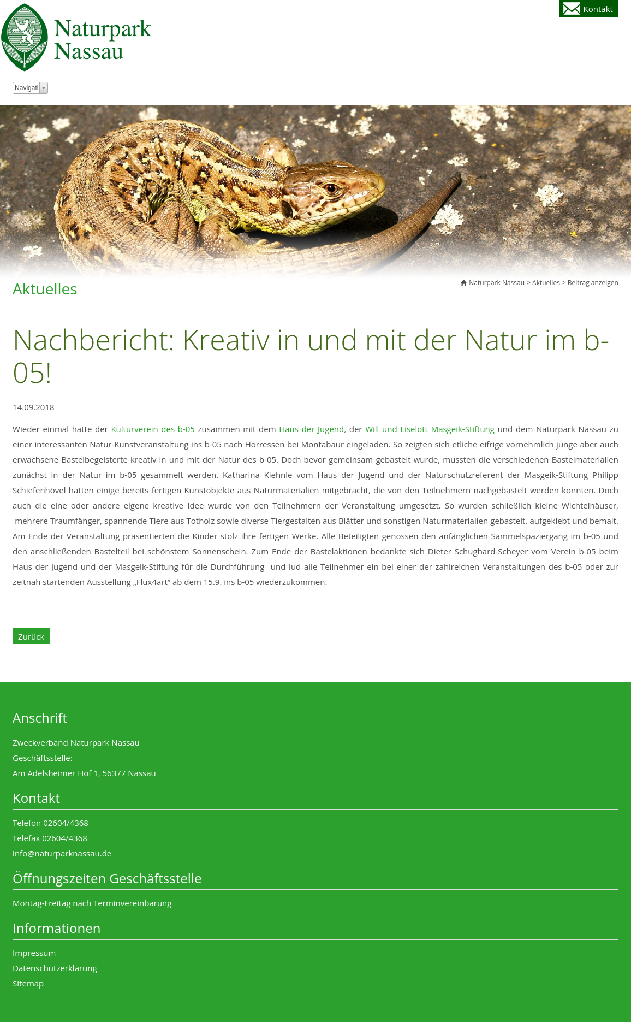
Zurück (31, 636)
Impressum (34, 952)
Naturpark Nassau (497, 282)
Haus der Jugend (311, 428)
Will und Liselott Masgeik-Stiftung (430, 428)
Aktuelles (546, 282)
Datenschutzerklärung (55, 967)
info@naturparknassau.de (62, 853)
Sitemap (28, 983)
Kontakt (598, 8)
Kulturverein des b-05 (153, 428)
